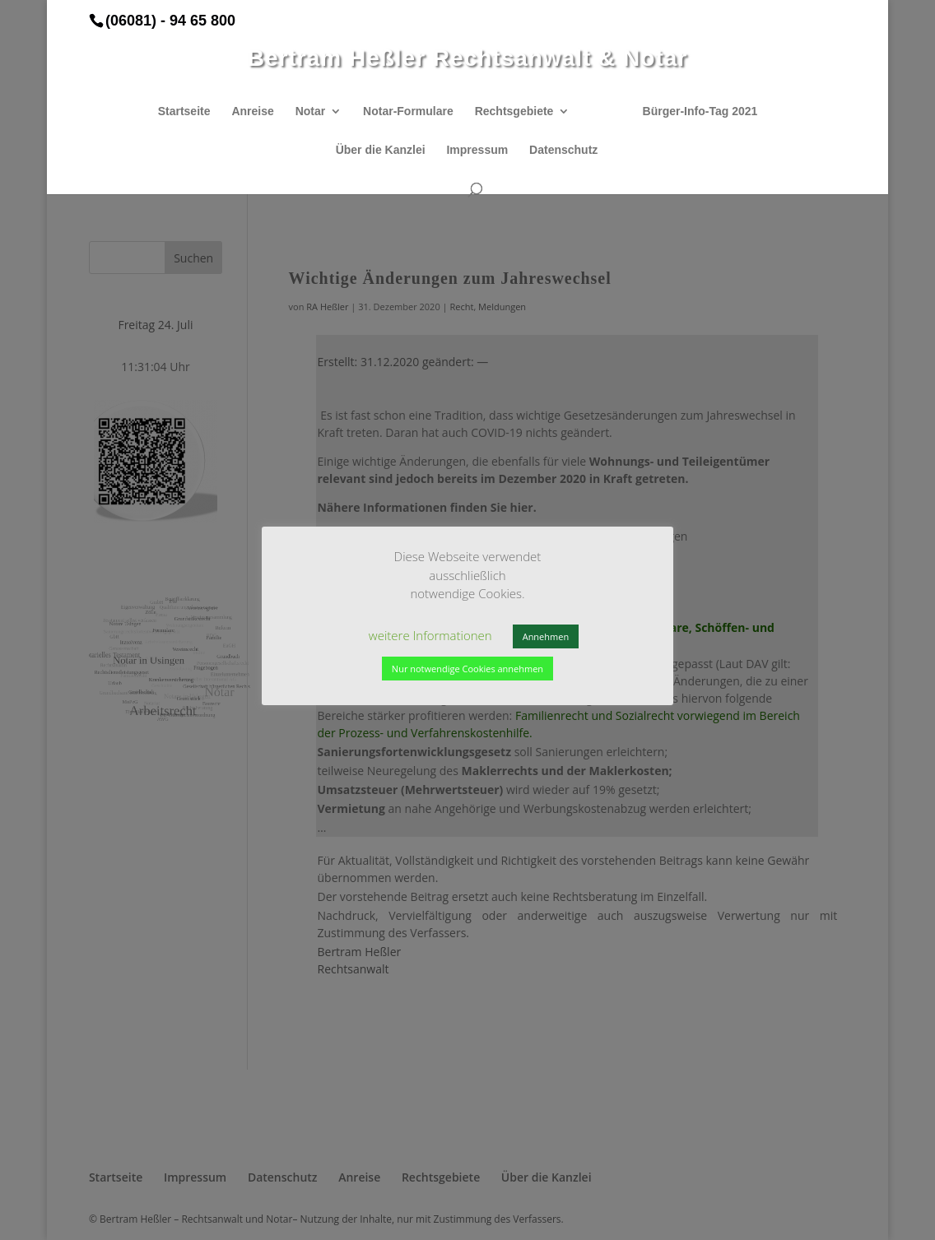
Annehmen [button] (546, 636)
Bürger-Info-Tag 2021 (700, 111)
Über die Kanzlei (381, 150)
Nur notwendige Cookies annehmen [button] (467, 668)
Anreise (252, 111)
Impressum (477, 150)
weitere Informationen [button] (430, 635)
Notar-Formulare (408, 111)
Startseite (184, 111)
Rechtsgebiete (514, 111)
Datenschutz (563, 150)
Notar (310, 111)
